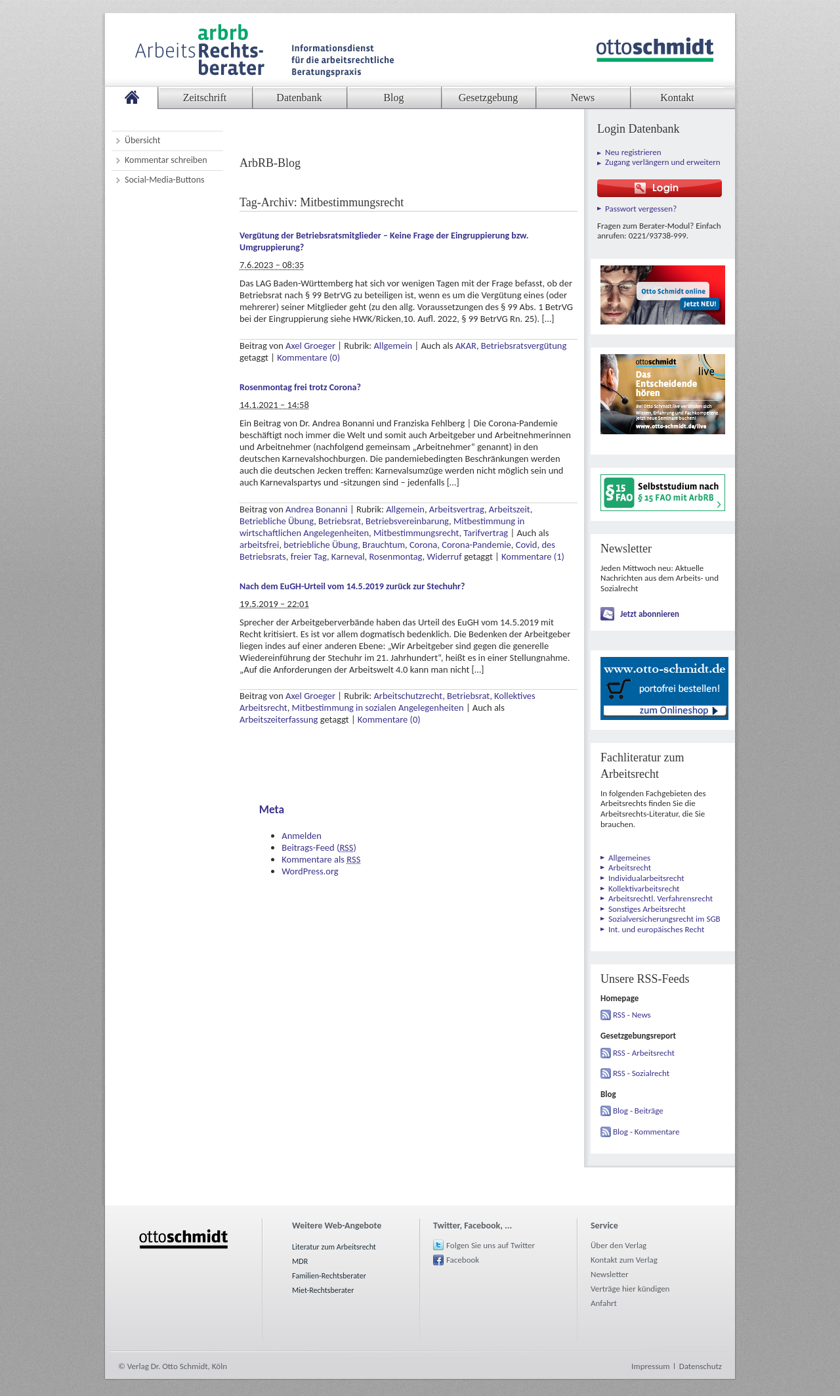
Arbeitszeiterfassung (279, 719)
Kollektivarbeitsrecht (643, 888)
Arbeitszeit (509, 509)
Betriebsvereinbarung (407, 521)
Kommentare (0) (308, 357)
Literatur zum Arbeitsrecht (334, 1246)
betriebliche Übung (321, 545)
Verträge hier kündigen (630, 1289)
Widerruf (444, 556)
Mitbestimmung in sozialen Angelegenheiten (378, 707)
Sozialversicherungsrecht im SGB (664, 919)
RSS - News (632, 1015)
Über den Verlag (618, 1245)
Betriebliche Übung (277, 521)
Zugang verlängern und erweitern (663, 162)
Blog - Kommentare (646, 1132)
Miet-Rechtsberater (323, 1290)
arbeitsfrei (259, 545)
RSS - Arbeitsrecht (644, 1053)
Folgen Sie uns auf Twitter (490, 1245)
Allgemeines (629, 858)
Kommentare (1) (532, 556)
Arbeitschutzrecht (407, 696)
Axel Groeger (310, 345)
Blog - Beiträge (638, 1110)
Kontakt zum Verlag (624, 1260)
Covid (526, 545)
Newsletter (610, 1274)
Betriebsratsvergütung (523, 345)
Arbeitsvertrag (456, 509)
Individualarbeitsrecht (646, 878)
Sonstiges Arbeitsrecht (647, 909)
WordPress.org (310, 871)
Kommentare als (321, 859)
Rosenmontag (395, 556)
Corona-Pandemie (476, 545)
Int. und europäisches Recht (656, 929)
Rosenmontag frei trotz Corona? (300, 387)
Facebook (462, 1260)
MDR (300, 1261)
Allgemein (392, 345)
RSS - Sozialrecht (641, 1073)
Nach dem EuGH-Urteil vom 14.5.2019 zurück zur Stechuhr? (352, 586)
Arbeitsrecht (629, 867)
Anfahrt (604, 1303)
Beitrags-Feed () (319, 847)
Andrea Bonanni (316, 509)
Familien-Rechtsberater (329, 1275)
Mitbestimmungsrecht (416, 533)
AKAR (465, 345)
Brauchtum (383, 545)
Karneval (348, 556)
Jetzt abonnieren (649, 614)
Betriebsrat (339, 521)
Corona (423, 545)
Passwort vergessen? (641, 209)
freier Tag (309, 556)
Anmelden (302, 836)
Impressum (650, 1366)
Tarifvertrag (485, 533)
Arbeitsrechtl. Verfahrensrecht (660, 898)
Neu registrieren (633, 152)
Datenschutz (700, 1366)
